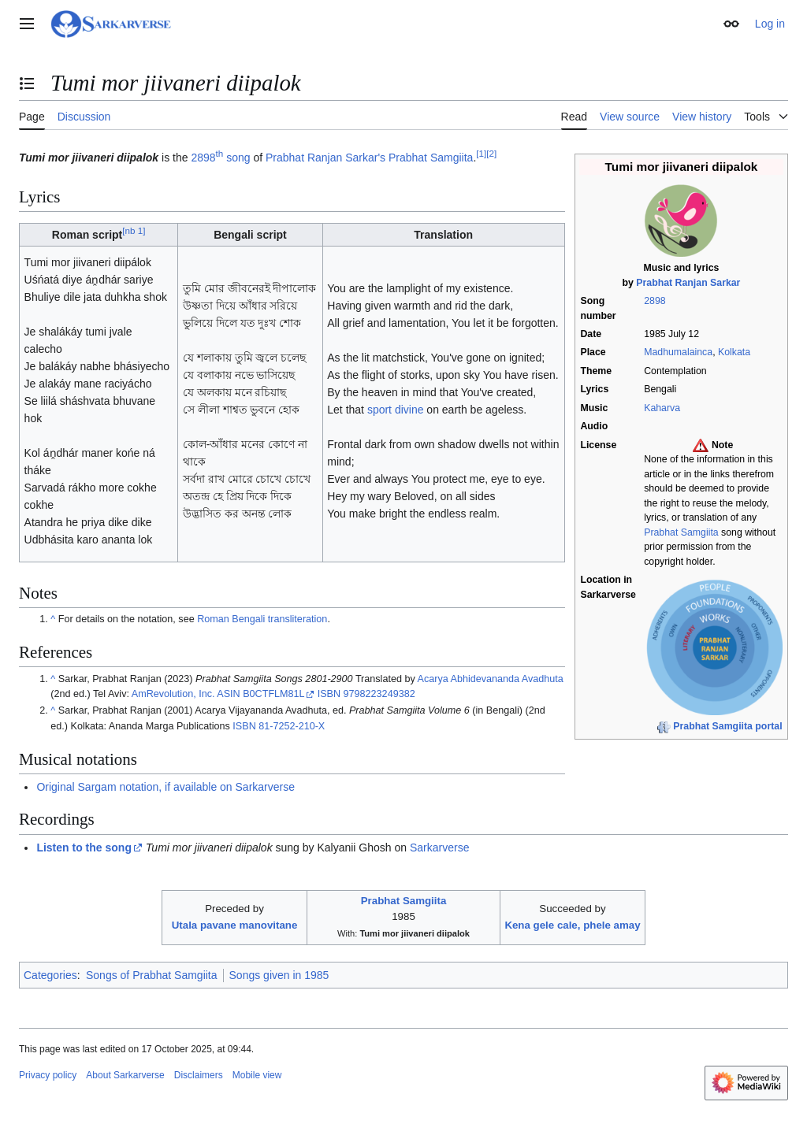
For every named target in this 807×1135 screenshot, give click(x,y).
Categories (50, 975)
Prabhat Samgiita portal (727, 726)
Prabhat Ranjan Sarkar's (325, 157)
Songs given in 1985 (279, 975)
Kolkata (734, 352)
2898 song (220, 157)
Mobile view (257, 1075)
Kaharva (662, 408)
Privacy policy (47, 1075)
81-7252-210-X (291, 726)
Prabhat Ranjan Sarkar (688, 282)
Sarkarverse (439, 847)
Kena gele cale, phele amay (572, 925)
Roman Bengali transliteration (262, 619)
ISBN (329, 693)
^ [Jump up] (52, 619)
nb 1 (133, 230)
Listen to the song (84, 847)
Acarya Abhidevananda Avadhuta (490, 678)
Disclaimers (198, 1075)
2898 (654, 300)
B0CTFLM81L (273, 693)
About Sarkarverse (125, 1075)
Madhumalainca (678, 352)
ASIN (228, 693)
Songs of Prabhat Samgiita (152, 975)
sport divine (395, 409)
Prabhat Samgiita (681, 532)
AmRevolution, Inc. (173, 693)
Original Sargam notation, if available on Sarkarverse (165, 787)
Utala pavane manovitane (235, 925)
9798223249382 (379, 693)
